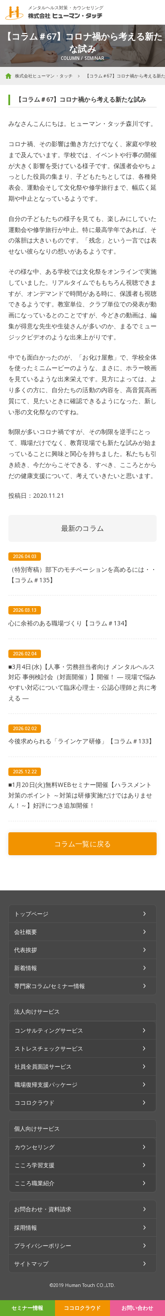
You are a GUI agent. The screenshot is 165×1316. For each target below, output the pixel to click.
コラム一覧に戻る (82, 844)
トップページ (31, 914)
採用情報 (25, 1227)
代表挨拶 (25, 950)
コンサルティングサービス (49, 1030)
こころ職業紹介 (35, 1183)
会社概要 (25, 932)
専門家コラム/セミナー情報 (49, 986)
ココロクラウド (82, 1308)
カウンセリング (35, 1147)
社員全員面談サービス (43, 1066)
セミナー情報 (27, 1308)
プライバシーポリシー (43, 1246)
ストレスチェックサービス (49, 1048)
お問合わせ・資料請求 (43, 1209)
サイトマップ (31, 1264)
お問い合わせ (137, 1308)
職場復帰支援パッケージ (46, 1084)
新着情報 (25, 968)
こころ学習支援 (35, 1165)
